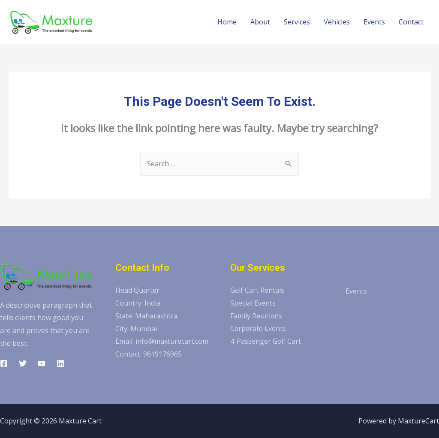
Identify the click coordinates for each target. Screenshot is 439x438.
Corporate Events (258, 328)
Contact (411, 22)
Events (374, 22)
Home (227, 22)
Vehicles (337, 22)
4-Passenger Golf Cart (265, 341)
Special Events (253, 303)
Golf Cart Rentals (257, 290)
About (260, 22)
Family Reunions (256, 316)
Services (297, 22)
